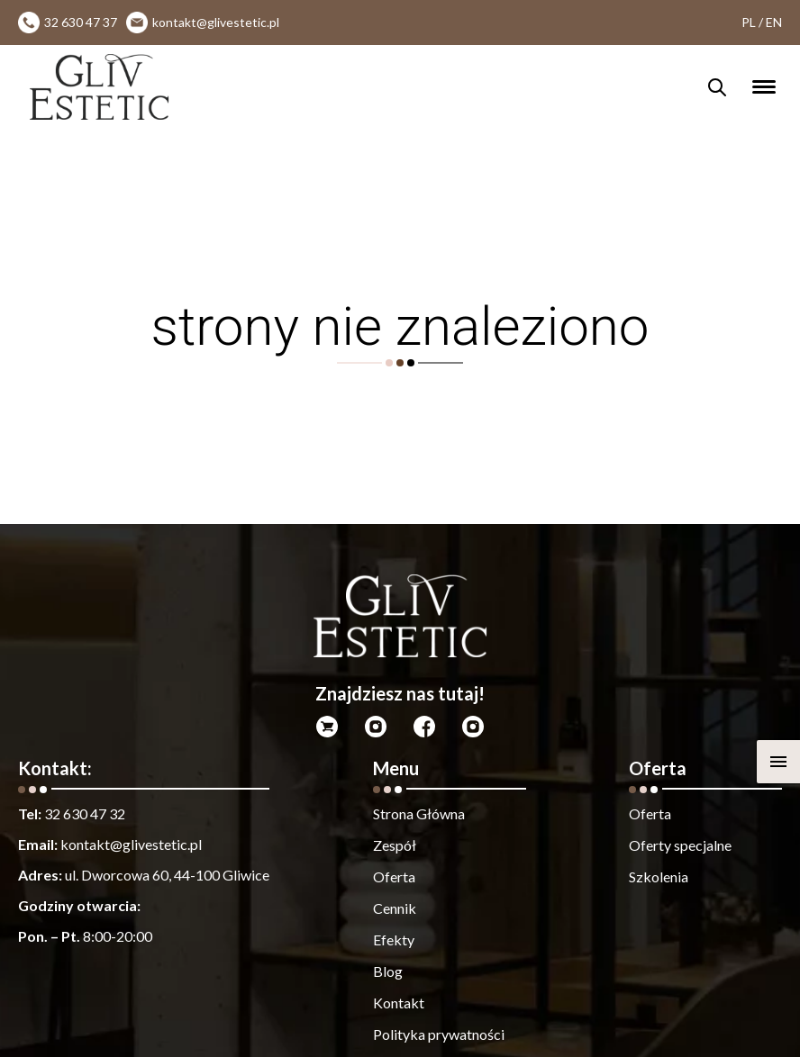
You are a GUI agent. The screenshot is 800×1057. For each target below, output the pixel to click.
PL (748, 22)
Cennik (394, 908)
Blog (388, 971)
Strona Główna (419, 813)
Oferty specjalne (680, 845)
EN (774, 22)
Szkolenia (658, 876)
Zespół (394, 845)
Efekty (393, 939)
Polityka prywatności (439, 1034)
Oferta (394, 876)
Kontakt (398, 1002)
